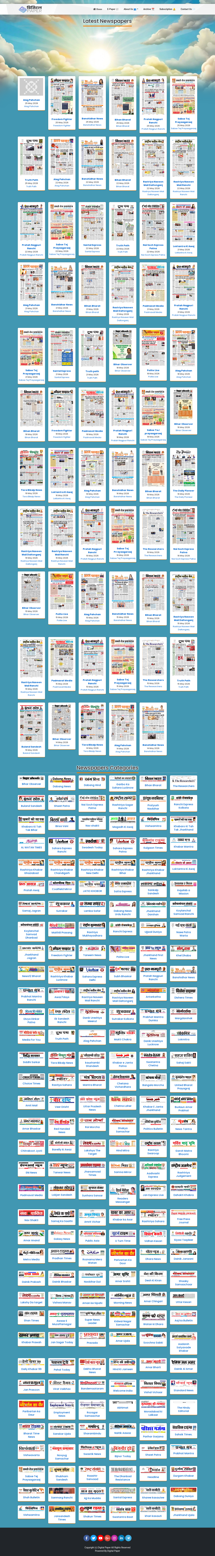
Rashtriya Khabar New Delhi (92, 871)
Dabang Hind (92, 785)
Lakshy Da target (31, 1302)
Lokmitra (183, 1039)
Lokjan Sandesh (62, 1195)
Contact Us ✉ (188, 9)
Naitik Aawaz (122, 1433)
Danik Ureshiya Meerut (92, 1019)
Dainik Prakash (31, 1282)
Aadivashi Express (153, 1175)
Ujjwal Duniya (153, 932)
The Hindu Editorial (183, 1409)
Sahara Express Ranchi (62, 849)
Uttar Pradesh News (92, 1108)
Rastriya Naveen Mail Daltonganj (153, 183)
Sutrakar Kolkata (123, 1019)
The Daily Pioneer (183, 490)
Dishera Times (183, 997)
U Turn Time (122, 1241)
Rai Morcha (92, 1127)
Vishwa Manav (62, 1302)
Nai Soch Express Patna (153, 246)
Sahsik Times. (183, 1434)
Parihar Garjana (153, 1436)
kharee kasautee (153, 1497)
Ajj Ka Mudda (92, 1498)
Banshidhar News (92, 118)
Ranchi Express (122, 931)
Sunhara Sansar (92, 1195)
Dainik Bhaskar (61, 1282)
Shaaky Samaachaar (183, 1282)
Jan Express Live (153, 1195)
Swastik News (92, 1454)
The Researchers (153, 549)
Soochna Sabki (153, 1342)
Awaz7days (61, 997)
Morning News (123, 1303)
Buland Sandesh (31, 746)
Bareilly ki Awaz (62, 1149)
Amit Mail (31, 1105)
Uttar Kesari (183, 1302)
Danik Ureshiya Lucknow (153, 1042)
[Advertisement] (107, 51)
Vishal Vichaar (153, 1392)
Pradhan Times (62, 1258)
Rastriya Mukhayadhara (92, 933)
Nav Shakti (31, 1220)
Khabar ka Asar (123, 1219)
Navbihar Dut (92, 1282)
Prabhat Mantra (183, 1453)
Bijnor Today (123, 1456)
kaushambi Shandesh (92, 1064)
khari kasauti (153, 1516)
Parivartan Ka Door (123, 1261)
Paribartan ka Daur (31, 1413)
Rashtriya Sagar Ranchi (122, 806)
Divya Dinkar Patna (31, 1020)
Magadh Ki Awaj (122, 827)
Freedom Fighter (62, 119)
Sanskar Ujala (62, 1434)
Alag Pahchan (31, 100)
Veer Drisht (62, 1107)
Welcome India (122, 1391)
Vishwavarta (31, 1455)
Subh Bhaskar (123, 976)
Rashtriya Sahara (153, 1221)
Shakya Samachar (123, 1129)
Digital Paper (104, 1547)
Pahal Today (62, 1370)
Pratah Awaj (31, 890)
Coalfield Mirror (62, 889)
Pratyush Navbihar (153, 807)
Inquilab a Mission (183, 891)
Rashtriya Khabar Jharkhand (153, 871)
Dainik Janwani (183, 1259)
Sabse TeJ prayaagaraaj (153, 432)
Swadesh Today (92, 847)
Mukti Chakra (122, 1039)
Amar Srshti (122, 1281)
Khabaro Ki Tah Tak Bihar (31, 828)
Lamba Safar (92, 911)
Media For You (31, 1040)
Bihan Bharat (123, 119)
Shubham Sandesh (62, 1477)
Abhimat (122, 1408)
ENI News (31, 1172)
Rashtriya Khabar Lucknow (62, 978)
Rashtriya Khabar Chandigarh (62, 871)
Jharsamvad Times (92, 1173)
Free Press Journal (183, 1220)
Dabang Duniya (184, 1496)
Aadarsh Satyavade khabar (184, 1347)
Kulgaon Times (153, 848)
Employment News (62, 1414)
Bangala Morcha (153, 1085)
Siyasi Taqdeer (183, 1240)
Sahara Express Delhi (92, 978)
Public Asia (92, 1241)
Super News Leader (92, 1321)
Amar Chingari (153, 1301)
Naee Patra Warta (183, 933)
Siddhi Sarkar (31, 1062)
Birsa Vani (61, 826)
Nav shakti (92, 826)
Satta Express (123, 891)
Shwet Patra (62, 806)
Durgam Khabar (183, 1476)
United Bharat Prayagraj (184, 1086)
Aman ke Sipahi (92, 1303)
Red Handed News (62, 1130)
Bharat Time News (31, 1435)
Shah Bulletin (31, 1497)
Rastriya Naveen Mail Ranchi (184, 183)
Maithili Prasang (62, 932)
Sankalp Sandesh (153, 891)
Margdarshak (183, 1018)
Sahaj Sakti (183, 1063)
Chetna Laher (123, 1106)
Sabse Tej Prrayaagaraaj (123, 550)
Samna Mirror (123, 1172)
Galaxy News (62, 1239)
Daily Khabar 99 (31, 1369)
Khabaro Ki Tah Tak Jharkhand (184, 828)
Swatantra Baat (122, 1517)
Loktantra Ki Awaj (183, 246)
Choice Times (31, 1083)
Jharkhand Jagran (31, 956)
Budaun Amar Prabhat (183, 1108)
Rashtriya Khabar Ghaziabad (31, 871)
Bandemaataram (92, 1388)
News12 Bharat (31, 976)
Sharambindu (92, 1433)
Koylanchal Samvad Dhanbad (31, 934)
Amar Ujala (123, 1341)
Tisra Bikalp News (31, 490)
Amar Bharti (153, 1367)
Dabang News (62, 786)
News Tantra (183, 1129)
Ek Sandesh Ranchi (61, 1020)
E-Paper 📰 (113, 9)
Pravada (92, 1343)
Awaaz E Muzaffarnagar (62, 1322)
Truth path (92, 371)
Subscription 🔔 (167, 9)
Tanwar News (61, 1172)
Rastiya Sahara (62, 1085)
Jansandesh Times (62, 1517)
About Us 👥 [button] (130, 9)
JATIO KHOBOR (92, 891)
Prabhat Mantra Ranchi (31, 998)
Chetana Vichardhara (123, 1085)
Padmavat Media (153, 306)
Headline (153, 1477)
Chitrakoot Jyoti (31, 1151)
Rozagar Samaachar (92, 1414)
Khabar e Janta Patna (123, 1064)
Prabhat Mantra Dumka (153, 1018)
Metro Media (31, 1259)
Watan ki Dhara (153, 1324)
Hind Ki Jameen (123, 1369)
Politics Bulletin (153, 1129)
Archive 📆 (148, 9)
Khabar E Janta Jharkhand (153, 1108)
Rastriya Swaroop (153, 1151)
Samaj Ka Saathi (62, 1221)
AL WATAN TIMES (31, 847)
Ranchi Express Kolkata (183, 806)
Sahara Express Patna (123, 849)
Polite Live (153, 370)
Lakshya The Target (92, 1152)
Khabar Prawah (31, 1342)
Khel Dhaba (183, 955)
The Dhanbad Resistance (123, 1477)
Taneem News (92, 955)
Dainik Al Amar (183, 1369)
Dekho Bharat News (92, 1370)
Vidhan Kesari (153, 1241)
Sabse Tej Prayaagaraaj (183, 120)
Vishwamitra (153, 826)
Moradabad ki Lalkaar (153, 1413)
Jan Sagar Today (62, 1342)
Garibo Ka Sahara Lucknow (122, 786)
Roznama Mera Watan (92, 1261)
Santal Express (92, 245)
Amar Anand (31, 1240)
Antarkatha (153, 997)
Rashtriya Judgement (183, 1174)
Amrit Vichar (92, 1222)
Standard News (184, 1390)
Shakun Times (92, 1516)
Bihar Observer (122, 364)
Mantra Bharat (92, 1085)
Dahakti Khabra (184, 1195)
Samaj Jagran (31, 911)
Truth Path (31, 180)
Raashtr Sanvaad (92, 1477)
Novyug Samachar (62, 1456)
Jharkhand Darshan (153, 912)
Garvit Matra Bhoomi (183, 1152)
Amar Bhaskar (31, 1129)
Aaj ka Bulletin (184, 1320)
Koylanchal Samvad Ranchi (184, 912)
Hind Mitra (122, 1150)
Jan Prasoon (31, 1390)
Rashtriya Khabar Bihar (123, 871)
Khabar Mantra (183, 847)
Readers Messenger (123, 1200)
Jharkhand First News (153, 956)
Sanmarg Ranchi (62, 1497)
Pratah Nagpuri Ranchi (153, 121)
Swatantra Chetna (153, 1063)
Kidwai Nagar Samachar (122, 1323)
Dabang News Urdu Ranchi (123, 912)
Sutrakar (61, 911)
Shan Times (31, 1320)
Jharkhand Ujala (183, 1515)
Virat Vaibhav (62, 1389)
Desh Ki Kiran (153, 1280)
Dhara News (153, 1259)
